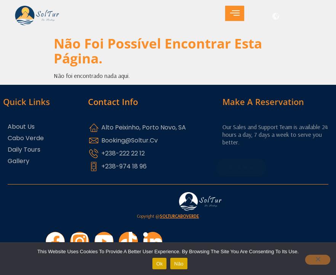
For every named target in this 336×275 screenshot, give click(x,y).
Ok (159, 264)
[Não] (317, 260)
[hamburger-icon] (234, 13)
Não (179, 264)
